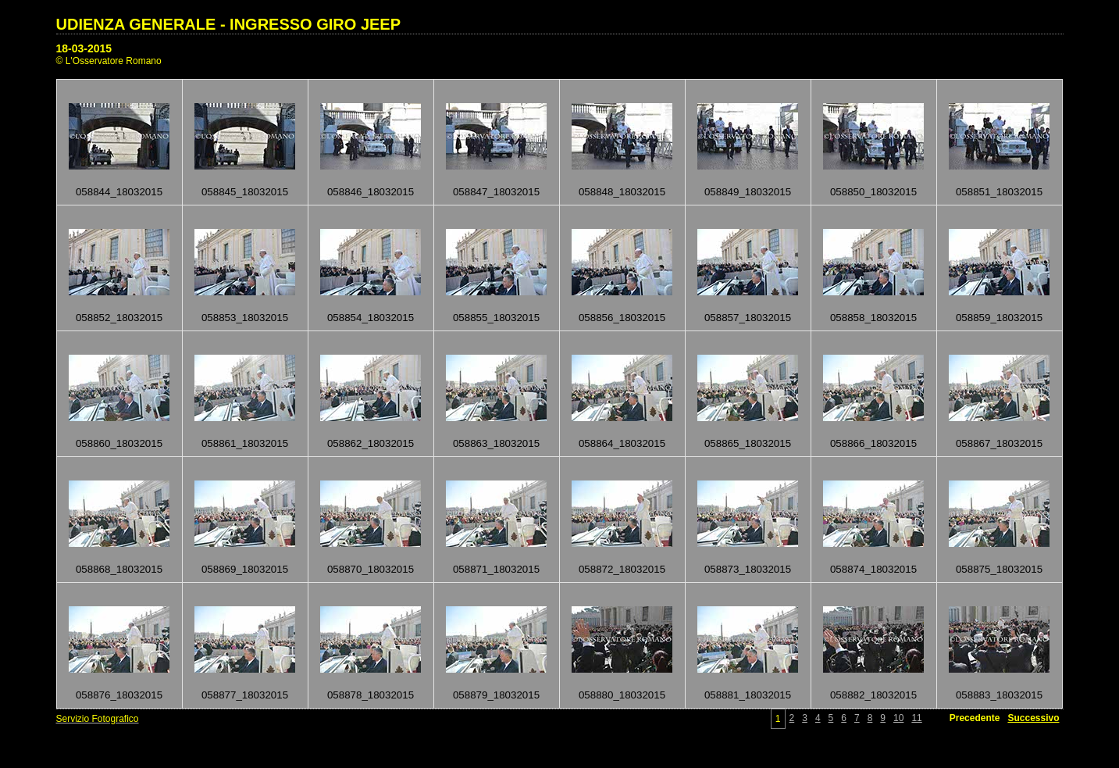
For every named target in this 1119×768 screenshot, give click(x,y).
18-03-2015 (84, 48)
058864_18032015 (622, 443)
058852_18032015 (119, 317)
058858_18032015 (873, 317)
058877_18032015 (244, 695)
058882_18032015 (873, 695)
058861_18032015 (244, 443)
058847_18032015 (496, 192)
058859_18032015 (999, 317)
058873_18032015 (747, 569)
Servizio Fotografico (97, 718)
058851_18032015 (999, 192)
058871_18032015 (496, 569)
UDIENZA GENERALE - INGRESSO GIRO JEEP (228, 24)
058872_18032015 (622, 569)
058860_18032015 (119, 443)
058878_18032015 (370, 695)
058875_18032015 (999, 569)
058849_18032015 (747, 192)
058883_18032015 (999, 695)
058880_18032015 (622, 695)
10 (898, 718)
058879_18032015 (496, 695)
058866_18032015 (873, 443)
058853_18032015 (244, 317)
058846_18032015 (370, 192)
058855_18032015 (496, 317)
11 (916, 718)
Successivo (1033, 718)
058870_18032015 (370, 569)
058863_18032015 (496, 443)
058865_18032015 (747, 443)
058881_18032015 (747, 695)
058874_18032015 (873, 569)
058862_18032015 (370, 443)
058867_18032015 (999, 443)
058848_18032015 (622, 192)
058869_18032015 (244, 569)
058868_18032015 (119, 569)
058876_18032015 (119, 695)
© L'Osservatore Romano (109, 60)
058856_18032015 (622, 317)
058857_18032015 (747, 317)
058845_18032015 (244, 192)
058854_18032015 (370, 317)
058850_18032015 (873, 192)
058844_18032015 (119, 192)
